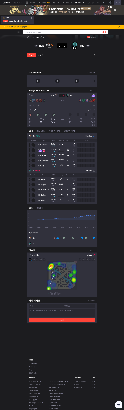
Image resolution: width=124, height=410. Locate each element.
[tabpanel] (62, 168)
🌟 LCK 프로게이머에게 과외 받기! (15, 27)
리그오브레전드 (34, 381)
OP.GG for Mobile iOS (56, 385)
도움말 (76, 385)
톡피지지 (32, 409)
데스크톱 (32, 400)
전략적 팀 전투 (33, 385)
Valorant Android (55, 394)
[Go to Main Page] (6, 2)
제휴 (93, 381)
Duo (30, 406)
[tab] (32, 130)
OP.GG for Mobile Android (57, 381)
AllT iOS (51, 391)
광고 (93, 385)
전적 (18, 2)
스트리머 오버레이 (35, 403)
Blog (30, 370)
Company (32, 367)
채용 (93, 388)
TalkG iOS (52, 409)
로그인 (118, 2)
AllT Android (53, 388)
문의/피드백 (78, 388)
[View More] (103, 2)
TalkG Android (54, 406)
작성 (62, 320)
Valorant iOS (53, 397)
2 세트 (40, 55)
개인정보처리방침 (80, 381)
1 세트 (31, 55)
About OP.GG (33, 364)
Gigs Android (53, 400)
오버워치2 (32, 391)
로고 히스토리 (33, 373)
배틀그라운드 (33, 394)
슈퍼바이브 (32, 397)
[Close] (115, 10)
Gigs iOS (52, 403)
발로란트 (32, 388)
